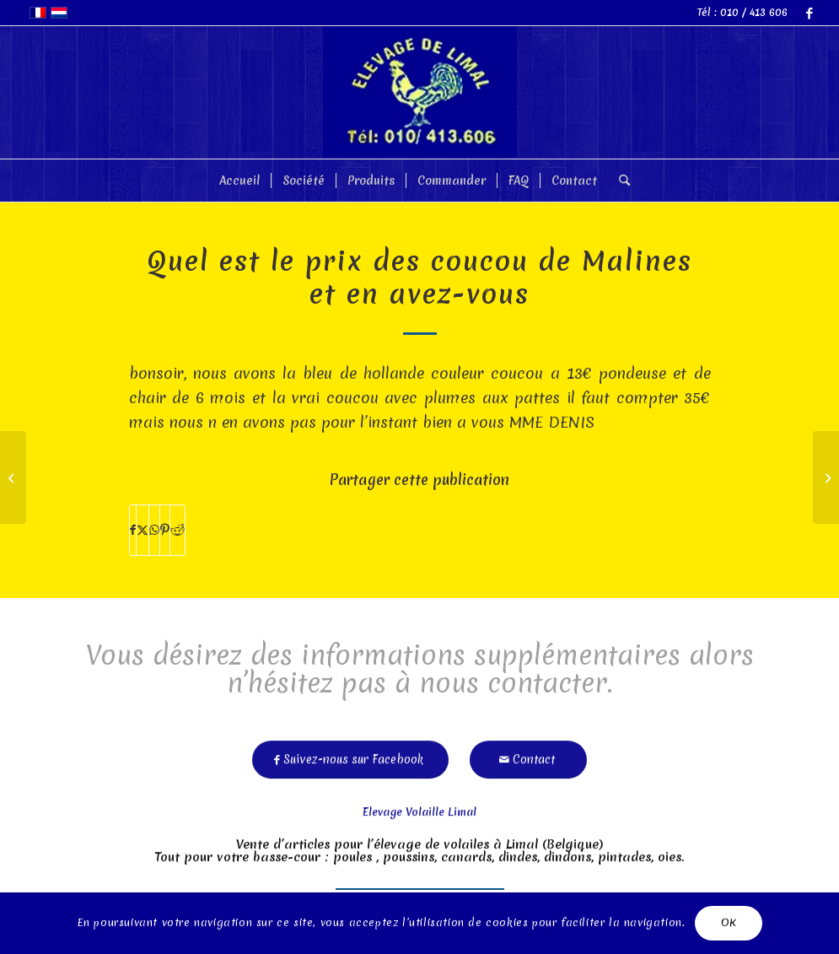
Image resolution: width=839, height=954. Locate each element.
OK (729, 922)
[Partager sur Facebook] (133, 530)
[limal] (420, 92)
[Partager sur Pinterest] (164, 530)
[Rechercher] (619, 180)
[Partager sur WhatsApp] (154, 530)
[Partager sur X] (142, 530)
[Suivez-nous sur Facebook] (350, 754)
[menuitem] (239, 180)
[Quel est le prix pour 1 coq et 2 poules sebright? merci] (826, 477)
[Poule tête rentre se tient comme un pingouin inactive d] (13, 477)
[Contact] (528, 754)
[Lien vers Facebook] (809, 12)
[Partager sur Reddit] (177, 530)
